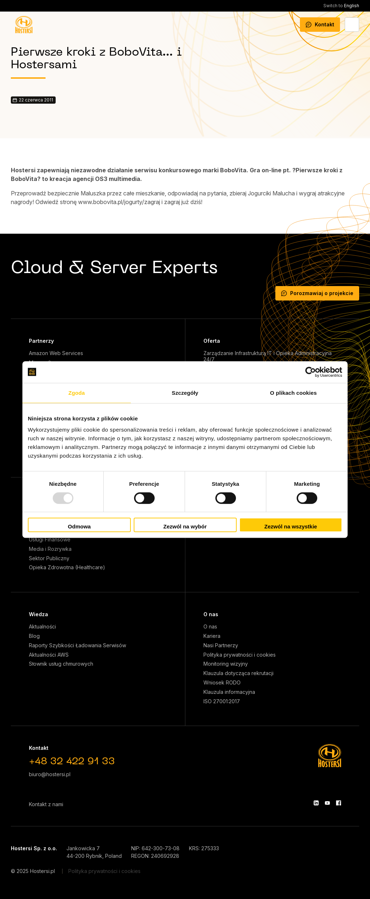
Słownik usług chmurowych (61, 664)
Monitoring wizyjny (225, 664)
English (341, 5)
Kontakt (320, 24)
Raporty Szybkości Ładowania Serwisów (77, 645)
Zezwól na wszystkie (290, 526)
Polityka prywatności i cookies (239, 655)
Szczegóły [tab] (185, 393)
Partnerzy (41, 341)
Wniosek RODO (222, 683)
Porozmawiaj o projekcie (317, 293)
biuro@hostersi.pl (49, 774)
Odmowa (79, 526)
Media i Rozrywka (50, 549)
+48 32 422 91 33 (72, 761)
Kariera (211, 636)
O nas (210, 614)
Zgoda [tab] (76, 393)
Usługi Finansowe (49, 540)
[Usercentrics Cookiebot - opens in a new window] (310, 372)
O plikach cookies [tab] (293, 393)
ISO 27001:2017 (221, 701)
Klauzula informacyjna (229, 692)
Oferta (211, 341)
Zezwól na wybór (185, 526)
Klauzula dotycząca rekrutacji (238, 673)
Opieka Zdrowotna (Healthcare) (67, 567)
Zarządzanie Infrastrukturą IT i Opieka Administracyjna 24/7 (267, 356)
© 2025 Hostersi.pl (33, 871)
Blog (34, 636)
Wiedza (38, 614)
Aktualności (42, 627)
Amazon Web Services (56, 353)
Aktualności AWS (49, 655)
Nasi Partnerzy (220, 645)
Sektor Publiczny (49, 558)
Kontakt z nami (46, 804)
